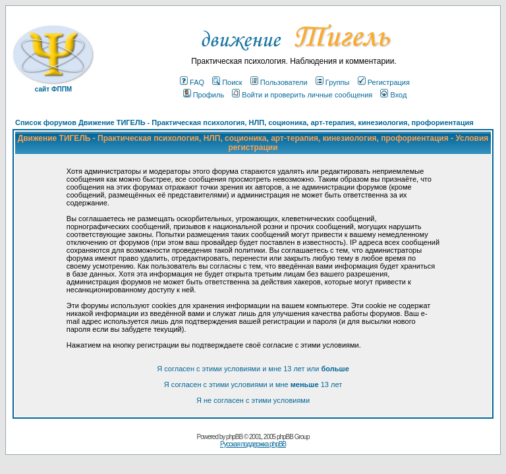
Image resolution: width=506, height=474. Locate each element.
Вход (393, 95)
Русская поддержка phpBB (253, 444)
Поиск (227, 82)
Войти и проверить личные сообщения (302, 95)
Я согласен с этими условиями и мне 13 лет (253, 384)
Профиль (204, 95)
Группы (333, 82)
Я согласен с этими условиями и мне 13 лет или (253, 369)
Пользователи (279, 82)
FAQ (192, 82)
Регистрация (384, 82)
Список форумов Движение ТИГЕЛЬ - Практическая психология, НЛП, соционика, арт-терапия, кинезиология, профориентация (244, 122)
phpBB (234, 436)
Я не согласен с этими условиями (253, 400)
